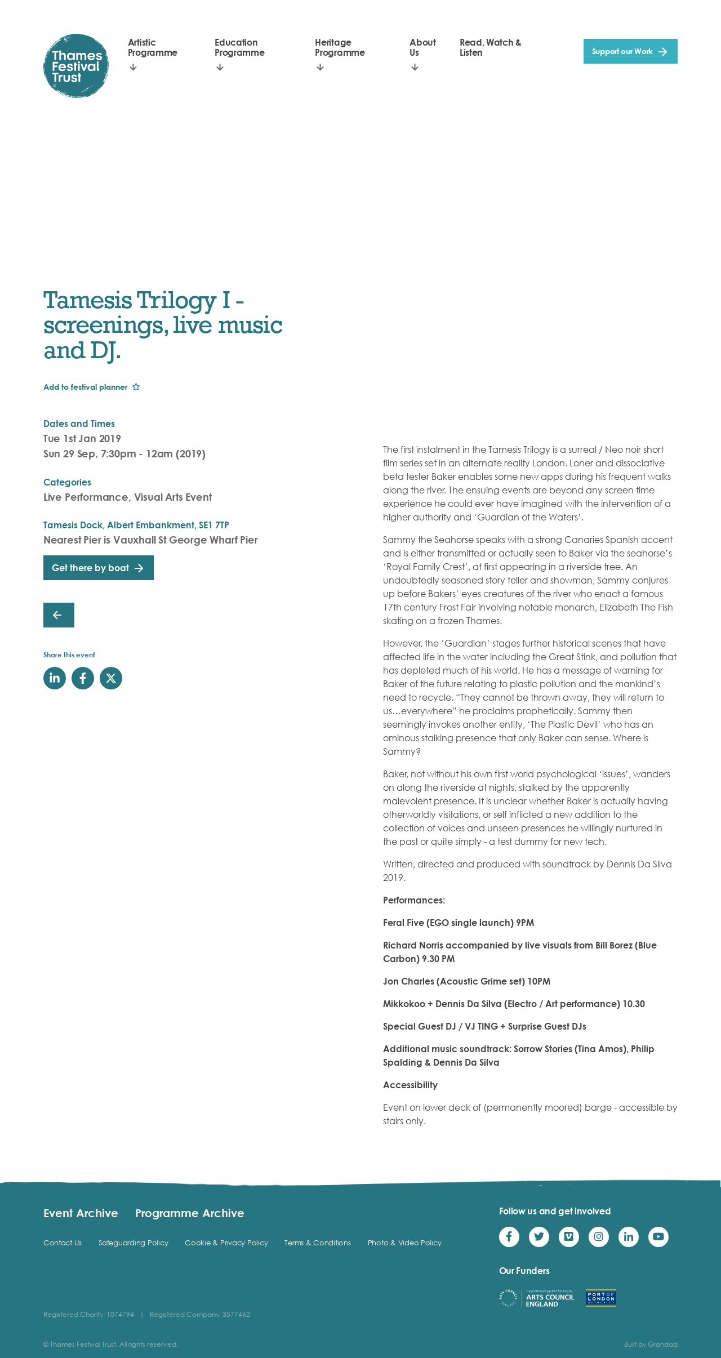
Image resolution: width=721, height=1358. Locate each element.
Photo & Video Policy (405, 1242)
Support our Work (622, 51)
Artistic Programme (152, 47)
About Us (422, 47)
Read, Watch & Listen (491, 47)
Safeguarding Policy (133, 1242)
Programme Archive (189, 1212)
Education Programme (239, 47)
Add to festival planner (85, 386)
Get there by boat (90, 567)
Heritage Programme (339, 47)
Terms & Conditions (317, 1242)
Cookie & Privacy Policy (226, 1242)
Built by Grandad (651, 1344)
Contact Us (62, 1242)
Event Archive (80, 1212)
